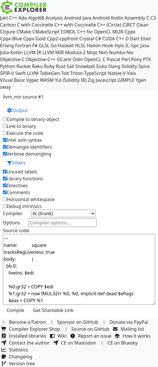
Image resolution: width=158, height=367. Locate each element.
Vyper (32, 80)
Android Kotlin (108, 18)
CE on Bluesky (119, 343)
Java (144, 45)
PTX (147, 59)
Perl (126, 59)
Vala (131, 73)
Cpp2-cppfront (62, 38)
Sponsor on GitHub (74, 322)
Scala (101, 66)
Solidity (129, 66)
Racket (23, 66)
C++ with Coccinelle (75, 25)
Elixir (145, 38)
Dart (134, 38)
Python (7, 66)
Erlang (7, 45)
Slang (114, 66)
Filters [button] (16, 163)
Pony (136, 59)
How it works (133, 336)
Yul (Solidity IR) (71, 80)
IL (128, 45)
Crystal (86, 38)
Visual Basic (12, 80)
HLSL (80, 45)
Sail (70, 66)
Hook (107, 45)
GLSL (44, 45)
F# (35, 45)
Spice (143, 66)
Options (11, 223)
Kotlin (16, 52)
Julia (4, 52)
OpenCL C (94, 59)
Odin (78, 59)
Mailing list (129, 329)
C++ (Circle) (109, 25)
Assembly (135, 18)
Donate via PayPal (126, 322)
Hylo (119, 45)
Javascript (106, 80)
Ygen (141, 80)
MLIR (117, 32)
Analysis (54, 18)
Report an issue (91, 336)
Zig (91, 80)
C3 (153, 18)
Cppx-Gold (34, 38)
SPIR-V (7, 73)
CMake (23, 32)
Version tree (18, 363)
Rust (60, 66)
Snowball (85, 66)
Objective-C (12, 59)
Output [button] (17, 110)
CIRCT (128, 25)
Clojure (7, 32)
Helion (94, 45)
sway (5, 87)
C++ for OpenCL (94, 32)
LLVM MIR (53, 52)
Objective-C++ (41, 59)
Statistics (15, 350)
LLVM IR (32, 52)
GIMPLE (125, 80)
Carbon (8, 25)
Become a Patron (24, 322)
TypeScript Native (103, 73)
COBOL (68, 32)
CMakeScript (45, 32)
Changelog (17, 356)
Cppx (130, 32)
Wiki (59, 336)
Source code (16, 230)
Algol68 (36, 18)
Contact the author (26, 343)
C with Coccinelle (35, 25)
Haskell (66, 45)
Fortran (23, 45)
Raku (37, 66)
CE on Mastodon (75, 343)
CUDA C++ (113, 38)
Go (54, 45)
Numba (117, 52)
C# (98, 38)
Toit (65, 73)
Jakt (4, 18)
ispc (135, 45)
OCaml (64, 59)
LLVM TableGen (43, 73)
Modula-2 (75, 52)
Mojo (92, 52)
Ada (22, 18)
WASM (47, 80)
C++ (13, 18)
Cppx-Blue (11, 38)
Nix (130, 52)
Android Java (77, 18)
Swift (20, 73)
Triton (76, 73)
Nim (103, 52)
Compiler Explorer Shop (31, 329)
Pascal (113, 59)
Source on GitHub (87, 329)
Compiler (12, 213)
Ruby (49, 66)
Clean (142, 25)
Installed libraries (24, 336)
